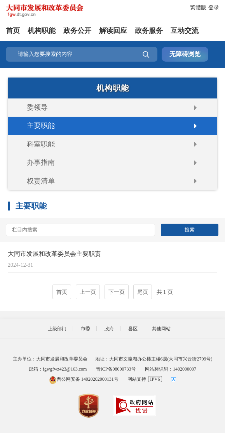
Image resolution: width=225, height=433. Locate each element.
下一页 (116, 292)
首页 (13, 31)
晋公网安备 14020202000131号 (84, 379)
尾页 (142, 292)
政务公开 (77, 31)
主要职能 (41, 125)
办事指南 (41, 162)
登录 (213, 7)
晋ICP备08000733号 (116, 369)
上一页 (88, 292)
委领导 (37, 107)
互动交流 (185, 31)
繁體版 (198, 7)
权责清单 (41, 181)
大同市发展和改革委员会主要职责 (54, 253)
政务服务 (149, 31)
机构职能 (42, 31)
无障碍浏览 (185, 54)
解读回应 (113, 31)
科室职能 (41, 144)
